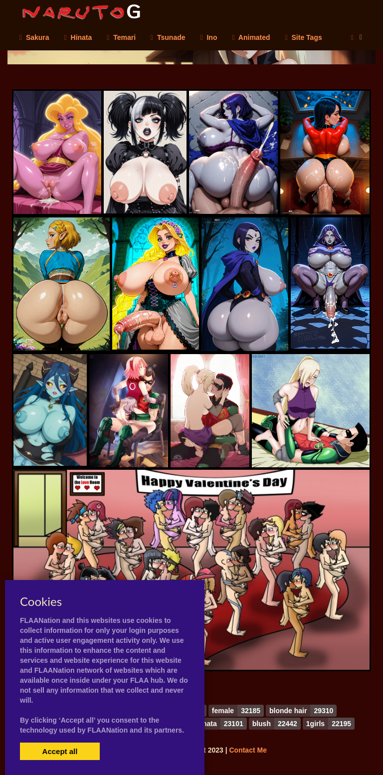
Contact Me (247, 750)
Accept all (60, 751)
